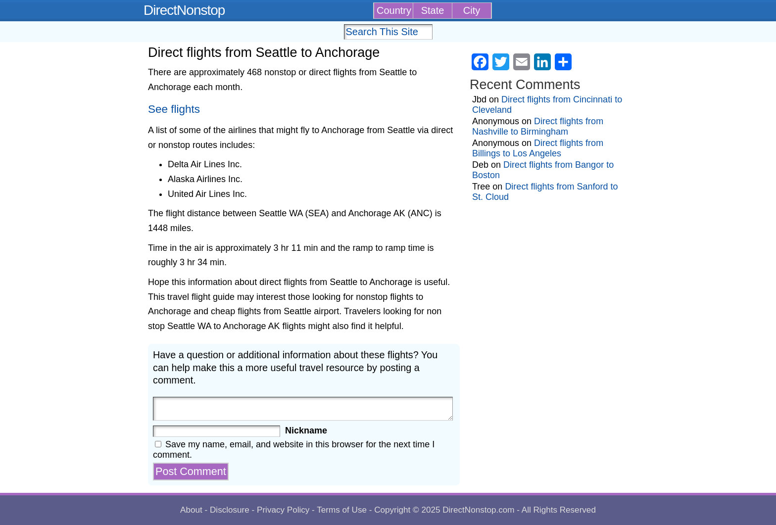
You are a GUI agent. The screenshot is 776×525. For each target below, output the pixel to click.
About (191, 510)
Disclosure (229, 510)
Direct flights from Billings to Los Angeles (537, 148)
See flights (174, 109)
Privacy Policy (283, 510)
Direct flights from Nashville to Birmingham (537, 126)
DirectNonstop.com (478, 510)
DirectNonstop (184, 10)
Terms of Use (342, 510)
